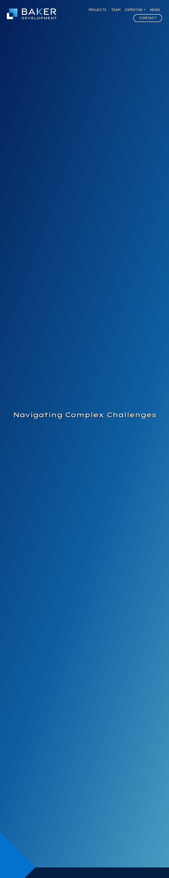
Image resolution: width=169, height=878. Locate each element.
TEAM (116, 10)
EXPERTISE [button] (134, 10)
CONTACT (147, 18)
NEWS (155, 10)
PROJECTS (97, 10)
